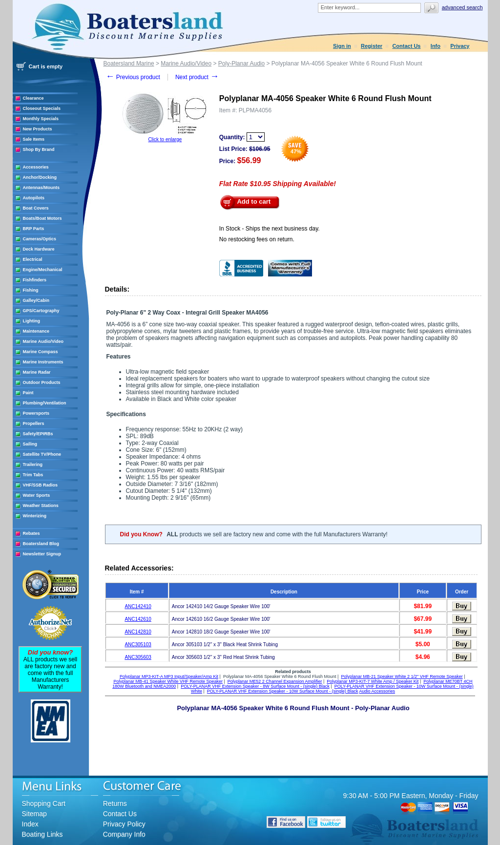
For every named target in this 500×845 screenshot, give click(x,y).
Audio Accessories (377, 691)
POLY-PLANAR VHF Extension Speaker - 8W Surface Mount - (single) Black (255, 686)
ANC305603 (138, 657)
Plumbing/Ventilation (44, 403)
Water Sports (36, 495)
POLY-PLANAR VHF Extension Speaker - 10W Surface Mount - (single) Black (282, 691)
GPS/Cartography (41, 310)
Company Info (124, 834)
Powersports (36, 413)
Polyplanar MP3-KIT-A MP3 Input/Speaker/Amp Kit (169, 676)
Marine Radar (37, 372)
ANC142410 (138, 606)
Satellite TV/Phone (42, 454)
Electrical (32, 259)
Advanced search (462, 7)
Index (30, 824)
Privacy (459, 46)
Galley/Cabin (36, 300)
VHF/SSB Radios (40, 485)
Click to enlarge (165, 139)
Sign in (342, 46)
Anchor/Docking (40, 177)
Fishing (31, 290)
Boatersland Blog (41, 543)
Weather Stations (41, 505)
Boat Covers (36, 208)
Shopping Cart (44, 803)
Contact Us (406, 46)
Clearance (33, 98)
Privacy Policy (124, 824)
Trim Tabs (33, 474)
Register (371, 46)
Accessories (36, 167)
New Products (37, 129)
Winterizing (34, 515)
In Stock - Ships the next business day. (269, 228)
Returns (115, 803)
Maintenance (36, 331)
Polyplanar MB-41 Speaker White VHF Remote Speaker (168, 681)
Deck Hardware (39, 249)
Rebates (31, 533)
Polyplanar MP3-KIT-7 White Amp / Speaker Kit (372, 681)
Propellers (33, 423)
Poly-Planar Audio (241, 63)
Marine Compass (40, 351)
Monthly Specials (41, 118)
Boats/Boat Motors (42, 218)
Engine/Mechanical (42, 269)
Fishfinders (35, 279)
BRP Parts (33, 228)
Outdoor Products (42, 382)
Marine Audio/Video (43, 341)
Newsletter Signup (42, 553)
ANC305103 (138, 644)
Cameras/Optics (40, 238)
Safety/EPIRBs (38, 433)
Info (435, 46)
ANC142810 (138, 631)
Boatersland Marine (129, 63)
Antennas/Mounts (41, 187)
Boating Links (42, 834)
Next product (197, 77)
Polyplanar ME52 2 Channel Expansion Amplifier (275, 681)
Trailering (33, 464)
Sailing (30, 444)
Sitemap (34, 814)
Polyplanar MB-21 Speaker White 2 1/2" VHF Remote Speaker (401, 676)
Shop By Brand (39, 149)
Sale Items (34, 139)
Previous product (133, 77)
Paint (28, 392)
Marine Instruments (43, 361)
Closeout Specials (42, 108)
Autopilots (34, 197)
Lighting (32, 320)
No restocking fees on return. (256, 239)
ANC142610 (138, 619)
